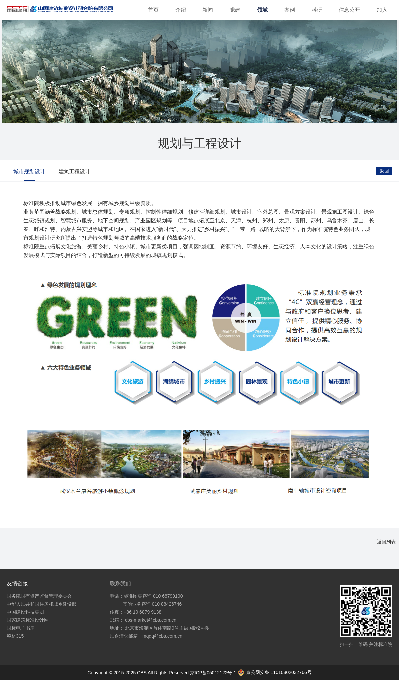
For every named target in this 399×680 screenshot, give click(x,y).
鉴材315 (15, 636)
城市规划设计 (29, 171)
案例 (289, 10)
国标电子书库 (21, 628)
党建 (235, 10)
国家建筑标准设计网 (28, 620)
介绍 (180, 10)
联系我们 (120, 583)
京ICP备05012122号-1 (214, 672)
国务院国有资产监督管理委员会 (39, 596)
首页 (153, 10)
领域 (262, 10)
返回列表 (386, 541)
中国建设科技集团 (25, 612)
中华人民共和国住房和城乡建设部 (41, 604)
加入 (382, 10)
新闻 (207, 10)
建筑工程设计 (74, 171)
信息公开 (349, 10)
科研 (317, 10)
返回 (384, 171)
